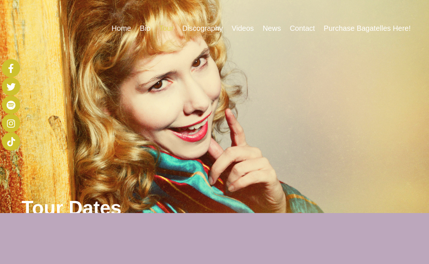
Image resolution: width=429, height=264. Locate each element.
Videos (243, 28)
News (272, 28)
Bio (145, 28)
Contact (302, 28)
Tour (166, 28)
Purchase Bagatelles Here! (367, 28)
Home (121, 28)
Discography (202, 28)
